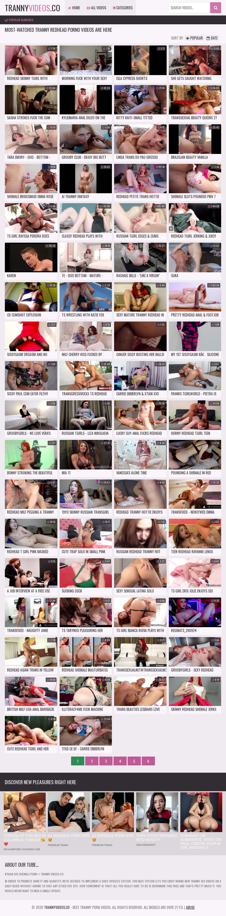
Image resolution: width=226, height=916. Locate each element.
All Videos (96, 7)
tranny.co (32, 7)
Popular (194, 38)
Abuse (190, 907)
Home (74, 7)
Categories (123, 7)
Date (212, 38)
